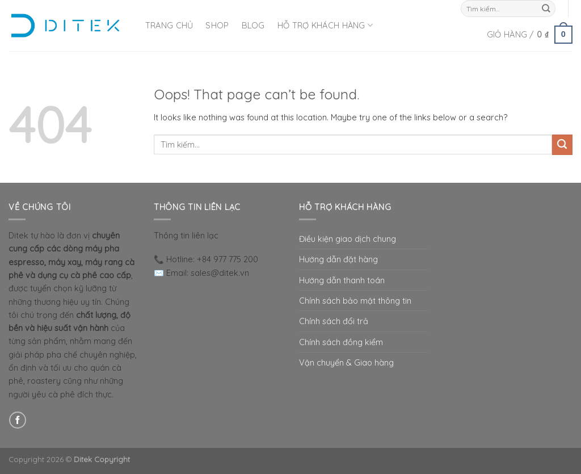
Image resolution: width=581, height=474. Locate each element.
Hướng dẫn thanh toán (342, 280)
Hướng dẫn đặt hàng (338, 259)
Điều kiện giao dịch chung (347, 238)
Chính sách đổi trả (333, 321)
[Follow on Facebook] (17, 420)
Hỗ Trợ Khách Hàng (325, 25)
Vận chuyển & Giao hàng (346, 362)
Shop (217, 25)
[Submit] (546, 9)
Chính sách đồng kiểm (341, 342)
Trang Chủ (169, 25)
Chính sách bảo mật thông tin (355, 300)
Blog (253, 25)
